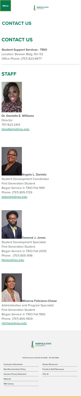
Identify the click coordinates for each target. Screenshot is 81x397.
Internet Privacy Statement (15, 374)
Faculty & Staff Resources (53, 369)
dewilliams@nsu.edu (15, 129)
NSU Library (9, 384)
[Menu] (5, 6)
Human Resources (50, 364)
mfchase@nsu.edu (14, 323)
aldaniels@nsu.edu (14, 197)
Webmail (7, 379)
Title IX (45, 374)
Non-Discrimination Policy (15, 369)
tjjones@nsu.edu (13, 260)
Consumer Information (13, 364)
